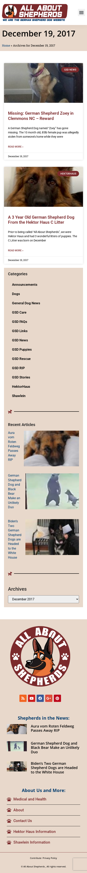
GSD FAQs (19, 322)
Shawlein (19, 396)
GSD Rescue (21, 359)
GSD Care (19, 312)
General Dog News (26, 303)
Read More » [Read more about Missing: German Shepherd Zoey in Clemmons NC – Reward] (15, 146)
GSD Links (20, 331)
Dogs (16, 294)
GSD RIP (18, 368)
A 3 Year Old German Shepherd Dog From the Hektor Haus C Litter (41, 220)
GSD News (20, 340)
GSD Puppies (22, 349)
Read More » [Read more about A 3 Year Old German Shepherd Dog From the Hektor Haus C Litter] (15, 250)
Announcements (24, 285)
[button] (81, 12)
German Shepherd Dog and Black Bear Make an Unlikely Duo (55, 747)
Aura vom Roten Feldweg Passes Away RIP (14, 446)
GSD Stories (21, 377)
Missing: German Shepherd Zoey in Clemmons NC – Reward (41, 116)
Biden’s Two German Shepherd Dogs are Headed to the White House (14, 539)
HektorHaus (21, 387)
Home (6, 45)
